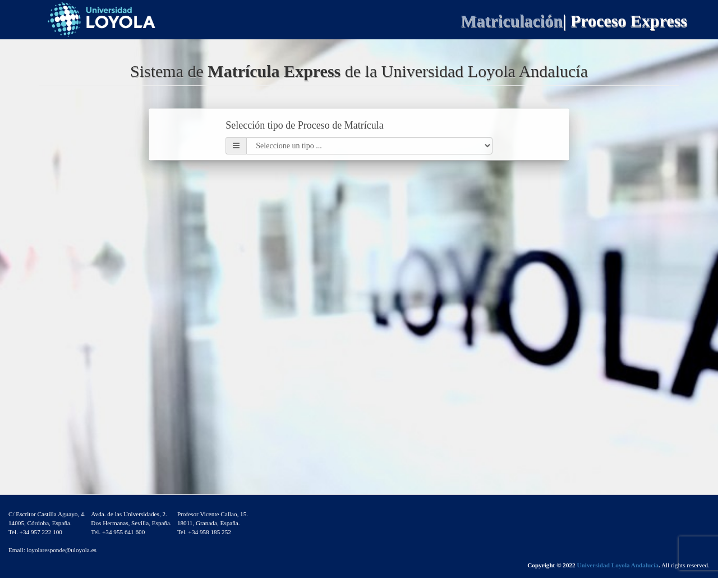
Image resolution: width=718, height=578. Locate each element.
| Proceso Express (625, 20)
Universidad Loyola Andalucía (617, 565)
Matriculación (512, 20)
